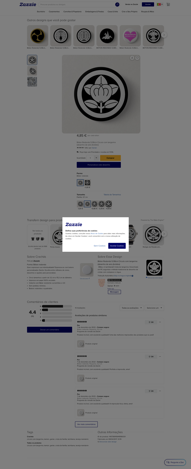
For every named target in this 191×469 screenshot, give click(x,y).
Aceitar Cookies (117, 246)
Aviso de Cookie (97, 233)
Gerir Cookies (99, 246)
